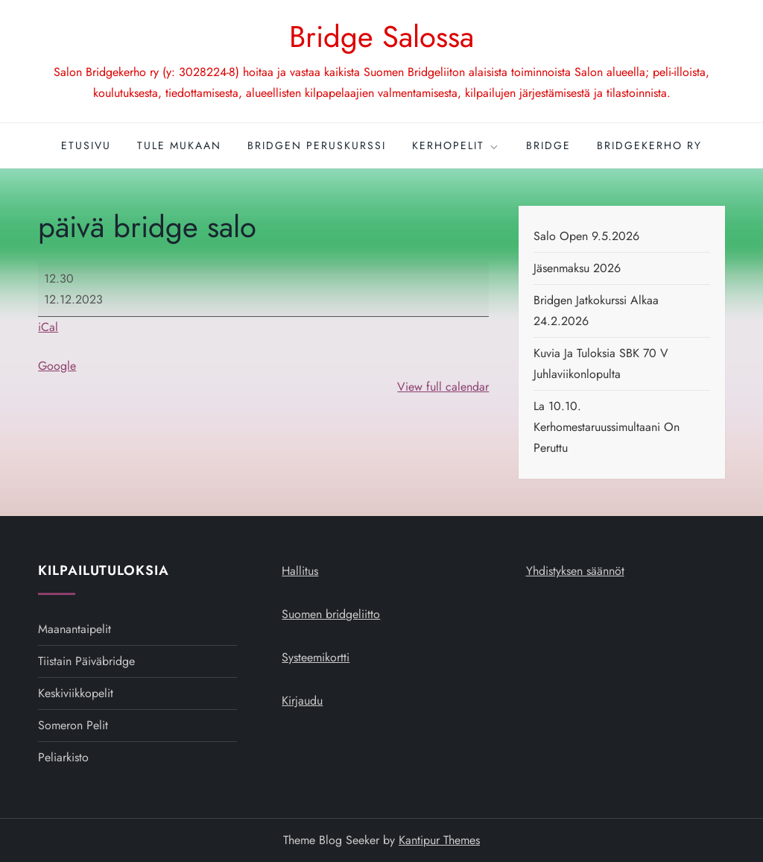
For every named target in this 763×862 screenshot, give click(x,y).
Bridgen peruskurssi (316, 145)
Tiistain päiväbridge (86, 661)
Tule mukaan (179, 145)
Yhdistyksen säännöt (575, 570)
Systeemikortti (315, 657)
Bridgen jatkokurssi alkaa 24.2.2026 (596, 311)
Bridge (548, 145)
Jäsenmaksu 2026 (577, 268)
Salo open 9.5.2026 (586, 236)
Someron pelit (73, 725)
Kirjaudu (302, 700)
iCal (48, 327)
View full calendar (443, 386)
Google (57, 365)
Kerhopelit (456, 145)
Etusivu (86, 145)
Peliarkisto (63, 757)
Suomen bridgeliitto (331, 614)
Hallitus (300, 570)
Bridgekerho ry (649, 145)
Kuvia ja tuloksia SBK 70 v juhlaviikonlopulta (601, 364)
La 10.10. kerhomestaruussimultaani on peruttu (607, 426)
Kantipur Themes (439, 840)
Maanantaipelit (74, 629)
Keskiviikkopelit (75, 693)
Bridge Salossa (381, 36)
